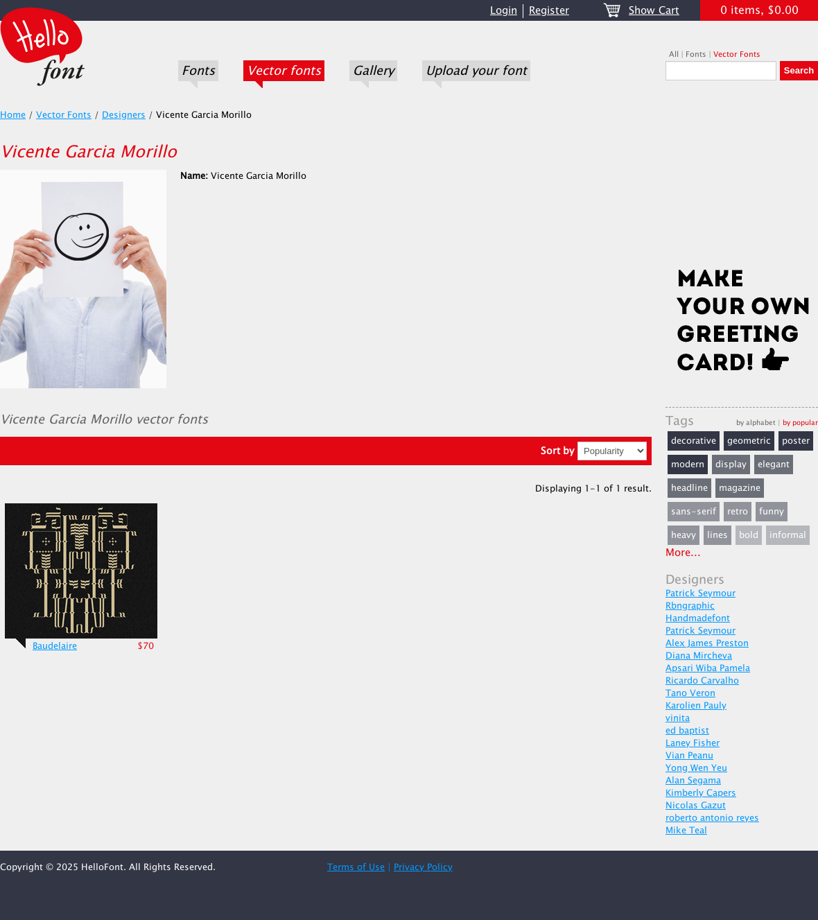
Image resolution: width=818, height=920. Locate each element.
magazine (739, 488)
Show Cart (654, 11)
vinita (677, 718)
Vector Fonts (736, 54)
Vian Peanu (689, 756)
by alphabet (756, 422)
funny (771, 512)
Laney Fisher (692, 743)
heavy (683, 535)
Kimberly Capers (700, 793)
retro (737, 512)
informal (787, 535)
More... (683, 553)
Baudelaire (55, 646)
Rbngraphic (690, 606)
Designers (124, 115)
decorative (693, 441)
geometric (749, 441)
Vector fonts (284, 70)
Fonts (198, 70)
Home (13, 115)
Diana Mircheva (698, 656)
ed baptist (687, 731)
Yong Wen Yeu (696, 768)
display (731, 464)
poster (796, 441)
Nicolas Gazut (695, 806)
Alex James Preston (707, 643)
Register (549, 11)
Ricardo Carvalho (702, 681)
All (674, 54)
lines (717, 535)
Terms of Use (356, 867)
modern (687, 464)
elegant (774, 464)
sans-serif (693, 512)
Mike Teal (686, 830)
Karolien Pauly (695, 706)
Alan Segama (693, 781)
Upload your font (476, 70)
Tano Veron (690, 693)
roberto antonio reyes (712, 818)
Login (503, 11)
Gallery (373, 70)
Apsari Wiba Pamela (707, 668)
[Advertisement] (741, 178)
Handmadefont (697, 618)
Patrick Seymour (700, 593)
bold (748, 535)
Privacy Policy (423, 867)
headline (689, 488)
